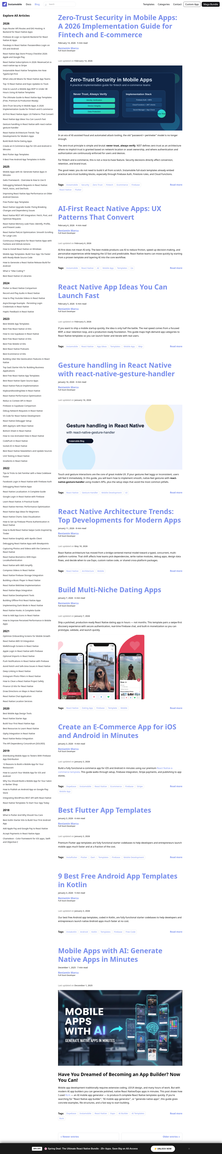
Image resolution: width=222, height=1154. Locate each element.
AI (98, 268)
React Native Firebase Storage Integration (23, 575)
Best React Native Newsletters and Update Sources (27, 451)
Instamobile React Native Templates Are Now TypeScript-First (24, 72)
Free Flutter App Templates (16, 202)
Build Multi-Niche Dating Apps (17, 141)
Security (85, 184)
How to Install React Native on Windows (22, 249)
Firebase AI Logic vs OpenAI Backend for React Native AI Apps (25, 39)
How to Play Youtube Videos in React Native (24, 298)
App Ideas (102, 346)
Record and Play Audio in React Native (21, 293)
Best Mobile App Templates (16, 323)
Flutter (78, 189)
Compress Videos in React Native (19, 570)
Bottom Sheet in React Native (17, 430)
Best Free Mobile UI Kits (14, 343)
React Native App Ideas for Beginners (21, 511)
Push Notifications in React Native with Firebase (26, 661)
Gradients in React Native (15, 461)
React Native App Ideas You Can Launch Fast (24, 119)
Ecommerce (122, 184)
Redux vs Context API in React (17, 400)
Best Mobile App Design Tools (17, 713)
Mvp (140, 346)
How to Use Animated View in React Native (23, 435)
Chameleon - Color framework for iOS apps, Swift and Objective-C (26, 840)
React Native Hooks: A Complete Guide (21, 610)
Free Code (130, 931)
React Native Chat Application (17, 696)
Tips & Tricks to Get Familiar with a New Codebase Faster (27, 475)
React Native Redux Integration (18, 738)
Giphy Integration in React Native (19, 733)
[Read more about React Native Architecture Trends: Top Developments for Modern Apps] (176, 570)
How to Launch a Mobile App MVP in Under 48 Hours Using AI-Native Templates (25, 91)
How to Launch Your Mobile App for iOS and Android (24, 774)
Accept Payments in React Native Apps (21, 833)
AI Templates (138, 1113)
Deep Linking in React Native (17, 671)
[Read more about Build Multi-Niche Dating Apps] (176, 708)
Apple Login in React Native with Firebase (23, 651)
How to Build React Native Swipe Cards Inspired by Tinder (27, 532)
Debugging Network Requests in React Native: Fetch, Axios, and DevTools (25, 187)
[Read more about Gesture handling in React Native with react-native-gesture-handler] (176, 492)
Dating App (87, 708)
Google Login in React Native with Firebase (23, 496)
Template (112, 708)
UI (126, 492)
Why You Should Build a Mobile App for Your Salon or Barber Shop (27, 783)
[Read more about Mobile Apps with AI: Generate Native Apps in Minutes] (176, 1113)
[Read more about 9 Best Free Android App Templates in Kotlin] (176, 931)
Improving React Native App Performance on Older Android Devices (27, 195)
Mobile (100, 571)
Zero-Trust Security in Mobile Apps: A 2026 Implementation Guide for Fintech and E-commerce (28, 107)
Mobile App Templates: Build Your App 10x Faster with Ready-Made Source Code (26, 256)
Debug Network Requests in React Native (23, 410)
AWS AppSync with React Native (18, 425)
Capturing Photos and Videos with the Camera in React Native (26, 550)
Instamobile (72, 184)
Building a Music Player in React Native (21, 580)
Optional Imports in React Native (19, 656)
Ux (132, 268)
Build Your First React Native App (19, 723)
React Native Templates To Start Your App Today (26, 802)
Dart (93, 857)
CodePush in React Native (15, 441)
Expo (112, 1113)
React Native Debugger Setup (17, 420)
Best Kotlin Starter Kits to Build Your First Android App (27, 822)
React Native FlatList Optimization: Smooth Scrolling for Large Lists (28, 234)
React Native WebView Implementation (22, 585)
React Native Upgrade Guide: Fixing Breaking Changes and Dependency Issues (24, 209)
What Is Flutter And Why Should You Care (23, 815)
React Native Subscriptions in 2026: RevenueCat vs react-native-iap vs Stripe (27, 64)
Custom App (192, 4)
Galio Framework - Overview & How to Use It (24, 180)
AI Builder (123, 1113)
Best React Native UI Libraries (17, 276)
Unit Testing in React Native (16, 456)
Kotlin (94, 931)
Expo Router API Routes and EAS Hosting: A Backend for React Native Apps (24, 30)
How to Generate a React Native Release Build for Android (27, 264)
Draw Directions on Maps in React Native (22, 691)
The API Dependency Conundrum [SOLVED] (24, 743)
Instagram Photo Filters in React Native (22, 676)
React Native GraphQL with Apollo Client (22, 538)
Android (84, 931)
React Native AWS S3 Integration (18, 641)
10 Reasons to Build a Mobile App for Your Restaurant (23, 766)
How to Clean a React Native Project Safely (23, 681)
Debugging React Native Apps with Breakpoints (26, 543)
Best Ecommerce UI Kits (14, 354)
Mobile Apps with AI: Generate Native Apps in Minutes (25, 173)
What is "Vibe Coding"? (14, 271)
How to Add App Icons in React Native (21, 615)
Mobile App (108, 268)
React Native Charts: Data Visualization (21, 516)
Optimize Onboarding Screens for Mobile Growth (26, 636)
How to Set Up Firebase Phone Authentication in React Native (26, 523)
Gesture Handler (90, 492)
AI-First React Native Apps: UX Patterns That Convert (28, 114)
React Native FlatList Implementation (21, 385)
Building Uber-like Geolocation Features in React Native (26, 361)
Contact (177, 4)
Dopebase (71, 786)
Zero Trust (98, 184)
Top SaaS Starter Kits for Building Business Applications (23, 369)
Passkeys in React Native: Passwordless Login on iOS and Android (26, 47)
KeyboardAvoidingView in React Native (21, 390)
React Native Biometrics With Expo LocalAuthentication (19, 559)
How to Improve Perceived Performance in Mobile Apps (27, 622)
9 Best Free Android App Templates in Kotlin (24, 159)
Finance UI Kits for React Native (18, 686)
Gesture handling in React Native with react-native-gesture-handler (27, 126)
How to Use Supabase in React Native (21, 333)
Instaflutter (71, 857)
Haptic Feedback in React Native (18, 311)
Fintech (109, 184)
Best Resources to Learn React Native (21, 728)
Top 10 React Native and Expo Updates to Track (25, 84)
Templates (148, 4)
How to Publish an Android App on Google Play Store (25, 791)
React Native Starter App (15, 718)
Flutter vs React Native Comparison (20, 288)
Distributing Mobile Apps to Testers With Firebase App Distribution (27, 757)
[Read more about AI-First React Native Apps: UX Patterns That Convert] (176, 268)
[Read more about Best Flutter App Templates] (176, 857)
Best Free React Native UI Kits (17, 328)
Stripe (140, 786)
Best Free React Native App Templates (21, 375)
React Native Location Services (17, 701)
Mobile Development (112, 492)
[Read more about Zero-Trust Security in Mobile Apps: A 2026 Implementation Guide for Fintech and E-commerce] (176, 184)
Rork (67, 1095)
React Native (65, 189)
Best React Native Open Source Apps (20, 380)
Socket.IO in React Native (15, 446)
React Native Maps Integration (17, 590)
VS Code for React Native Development (21, 415)
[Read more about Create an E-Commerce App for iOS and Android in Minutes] (176, 786)
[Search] (59, 4)
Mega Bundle (210, 4)
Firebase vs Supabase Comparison (19, 405)
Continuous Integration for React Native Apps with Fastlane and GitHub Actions (27, 242)
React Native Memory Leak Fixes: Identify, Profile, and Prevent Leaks (26, 225)
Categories (164, 4)
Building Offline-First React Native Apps (22, 600)
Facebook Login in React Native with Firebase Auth (27, 481)
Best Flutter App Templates (16, 154)
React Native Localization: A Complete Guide (24, 491)
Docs (28, 4)
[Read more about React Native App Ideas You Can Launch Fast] (176, 346)
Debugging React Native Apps (17, 486)
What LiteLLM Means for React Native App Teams (26, 79)
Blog (37, 4)
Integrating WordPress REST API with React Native (27, 797)
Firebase (136, 184)
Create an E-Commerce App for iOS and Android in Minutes (27, 148)
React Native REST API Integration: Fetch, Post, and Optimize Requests (27, 217)
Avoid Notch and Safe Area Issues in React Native (26, 666)
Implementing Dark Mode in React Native (23, 605)
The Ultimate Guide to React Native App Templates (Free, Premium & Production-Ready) (27, 99)
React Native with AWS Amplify (17, 565)
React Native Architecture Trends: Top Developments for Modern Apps (21, 134)
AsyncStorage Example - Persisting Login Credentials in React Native (22, 305)
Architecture (88, 571)
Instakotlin (71, 931)
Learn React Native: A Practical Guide (21, 501)
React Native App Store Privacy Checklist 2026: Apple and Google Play (25, 55)
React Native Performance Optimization (22, 395)
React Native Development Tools (18, 595)
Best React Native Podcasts (16, 349)
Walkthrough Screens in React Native (21, 646)
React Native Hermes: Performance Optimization (26, 506)
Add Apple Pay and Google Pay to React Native (25, 828)
